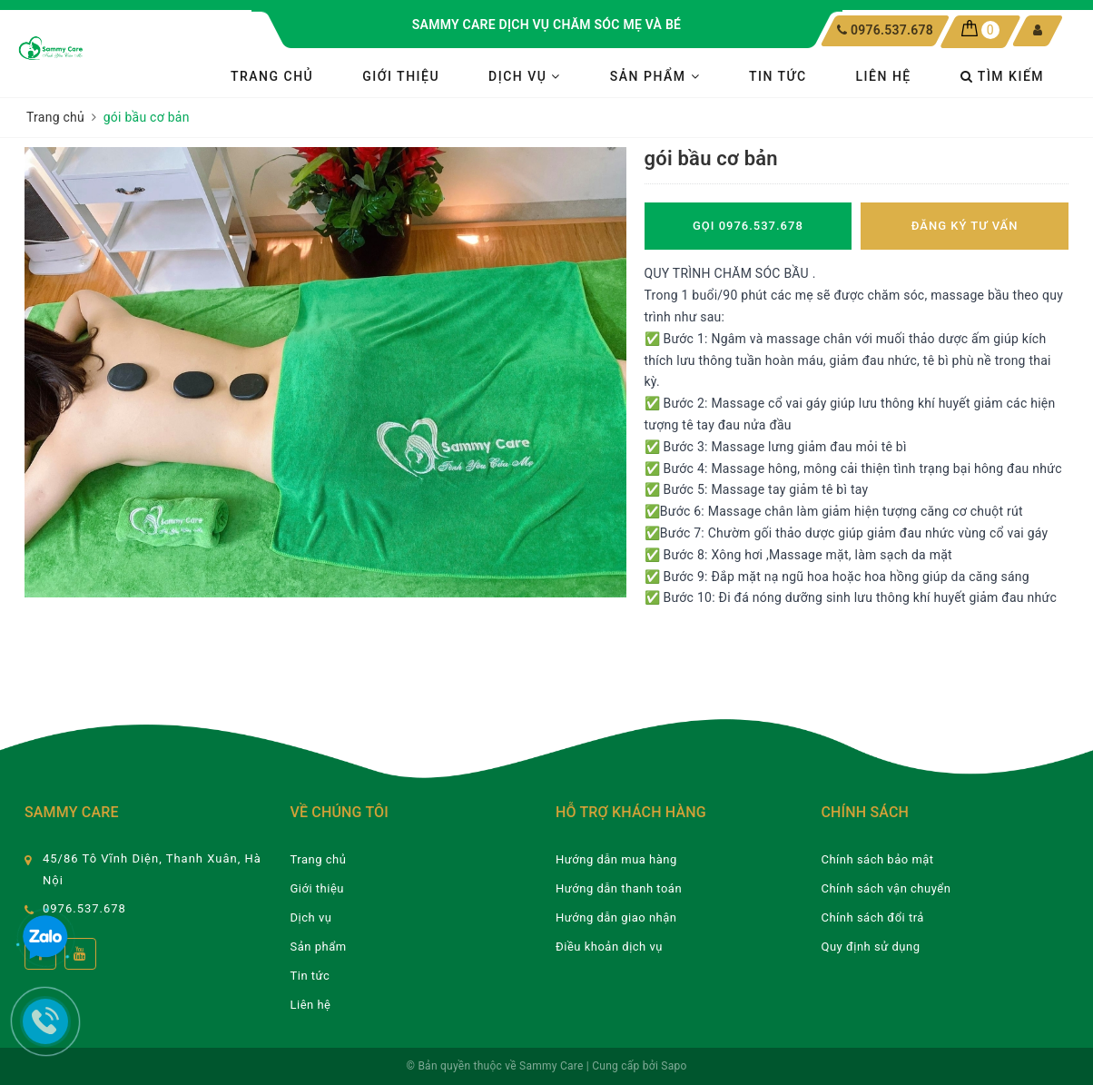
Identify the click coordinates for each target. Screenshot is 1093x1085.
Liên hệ (883, 76)
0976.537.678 (891, 30)
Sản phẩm (655, 76)
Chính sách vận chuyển (886, 888)
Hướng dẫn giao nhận (616, 917)
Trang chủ (272, 76)
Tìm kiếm (1002, 76)
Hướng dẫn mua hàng (616, 859)
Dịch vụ (524, 76)
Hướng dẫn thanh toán (619, 888)
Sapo (673, 1066)
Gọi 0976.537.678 (748, 225)
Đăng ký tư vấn (965, 225)
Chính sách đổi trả (873, 917)
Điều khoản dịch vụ (609, 946)
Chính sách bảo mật (878, 859)
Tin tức (778, 76)
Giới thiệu (400, 76)
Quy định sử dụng (871, 946)
